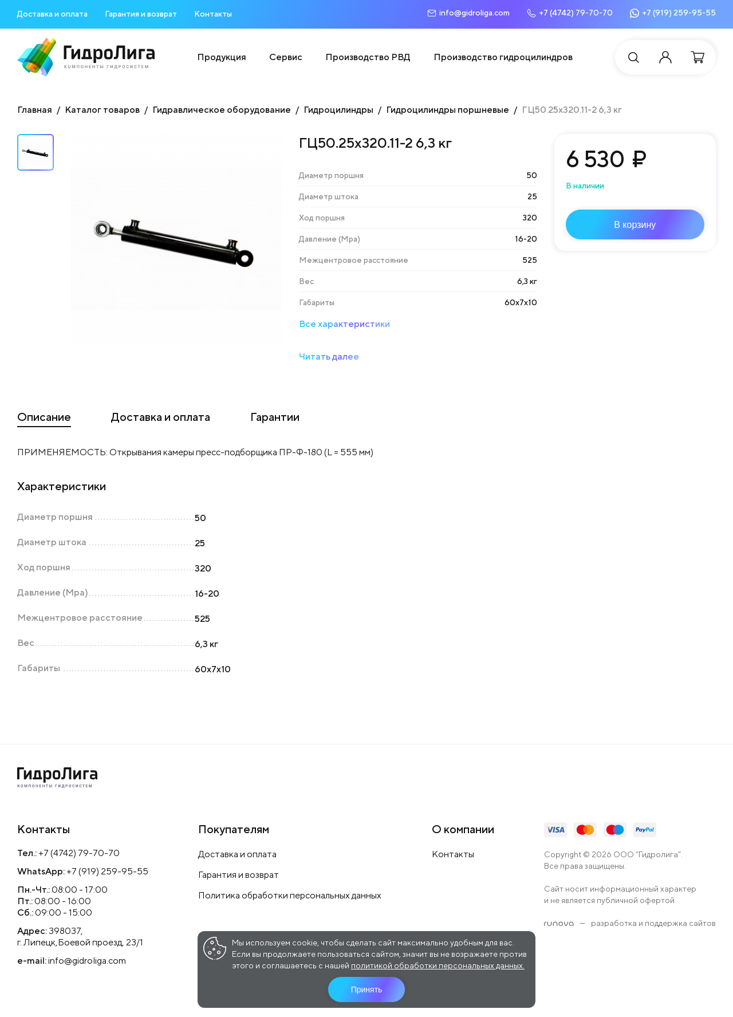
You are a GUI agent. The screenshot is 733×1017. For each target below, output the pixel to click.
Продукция (221, 57)
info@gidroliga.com (87, 960)
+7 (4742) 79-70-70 (79, 852)
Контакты (213, 13)
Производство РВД (368, 57)
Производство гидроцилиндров (503, 57)
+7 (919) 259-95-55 (107, 871)
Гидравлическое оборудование (221, 109)
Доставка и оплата (52, 13)
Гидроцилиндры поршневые (447, 109)
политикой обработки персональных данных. (438, 965)
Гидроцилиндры (338, 109)
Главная (34, 109)
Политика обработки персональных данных (289, 895)
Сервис (285, 57)
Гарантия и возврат (141, 13)
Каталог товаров (102, 109)
